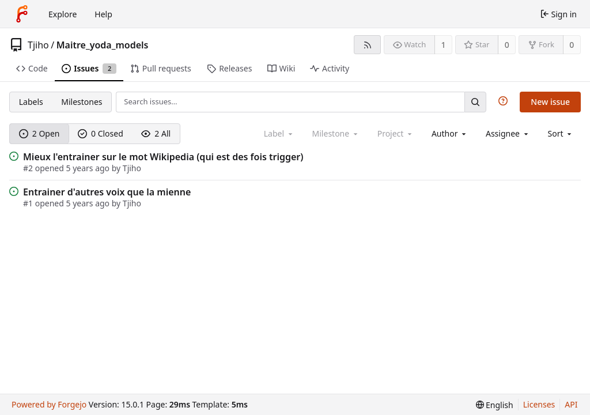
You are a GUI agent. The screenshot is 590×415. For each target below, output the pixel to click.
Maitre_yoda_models (102, 45)
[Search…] (475, 102)
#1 (29, 203)
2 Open (39, 133)
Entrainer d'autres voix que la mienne (107, 192)
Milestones (81, 101)
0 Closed (100, 133)
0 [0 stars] (507, 44)
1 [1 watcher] (443, 44)
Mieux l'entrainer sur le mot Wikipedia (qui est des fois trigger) (163, 157)
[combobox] (449, 133)
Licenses (539, 404)
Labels (31, 101)
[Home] (22, 13)
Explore (62, 14)
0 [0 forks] (571, 44)
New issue (550, 101)
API (571, 404)
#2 (29, 168)
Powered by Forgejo (49, 404)
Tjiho (38, 45)
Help (103, 14)
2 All (156, 133)
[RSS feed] (367, 44)
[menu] (560, 133)
